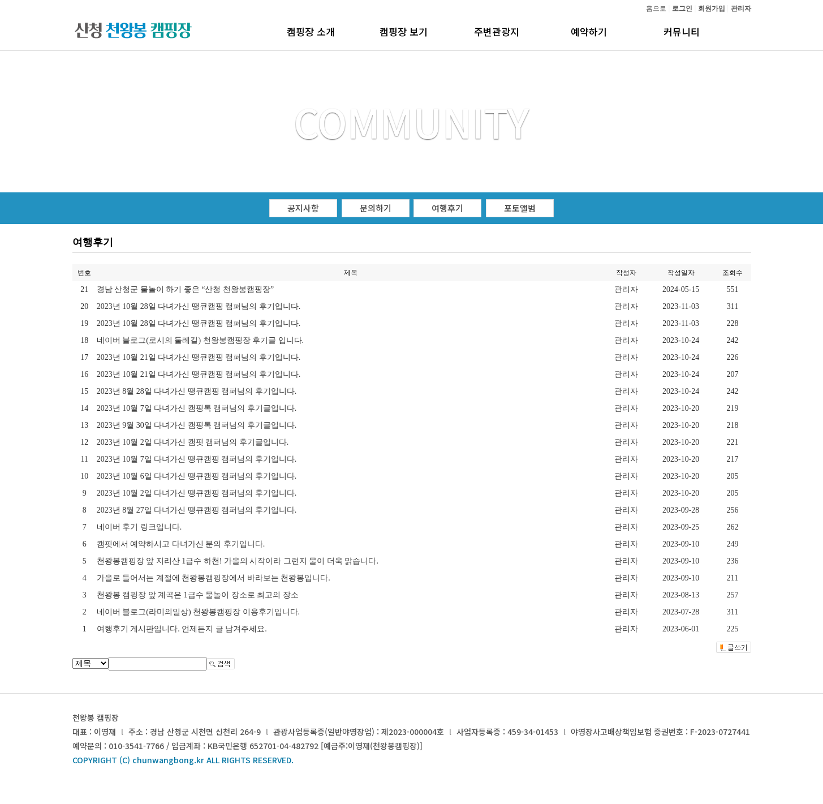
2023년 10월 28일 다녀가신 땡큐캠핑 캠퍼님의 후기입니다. (199, 306)
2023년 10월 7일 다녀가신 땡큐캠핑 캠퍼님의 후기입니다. (197, 459)
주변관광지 (496, 31)
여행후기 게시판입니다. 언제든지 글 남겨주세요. (182, 629)
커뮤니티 (681, 31)
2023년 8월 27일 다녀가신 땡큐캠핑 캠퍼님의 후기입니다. (197, 510)
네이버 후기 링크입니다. (139, 527)
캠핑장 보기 (404, 31)
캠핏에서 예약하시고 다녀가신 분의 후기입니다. (181, 544)
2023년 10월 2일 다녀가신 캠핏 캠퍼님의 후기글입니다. (193, 442)
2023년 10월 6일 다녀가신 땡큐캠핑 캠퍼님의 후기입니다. (197, 476)
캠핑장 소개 (311, 31)
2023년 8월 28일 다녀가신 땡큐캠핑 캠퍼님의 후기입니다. (197, 391)
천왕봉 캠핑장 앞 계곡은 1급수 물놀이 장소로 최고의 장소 (198, 595)
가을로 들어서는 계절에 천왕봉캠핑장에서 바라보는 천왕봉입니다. (213, 578)
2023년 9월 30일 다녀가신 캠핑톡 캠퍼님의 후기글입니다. (197, 425)
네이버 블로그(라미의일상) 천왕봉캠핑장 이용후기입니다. (198, 612)
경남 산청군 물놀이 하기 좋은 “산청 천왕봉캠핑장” (185, 289)
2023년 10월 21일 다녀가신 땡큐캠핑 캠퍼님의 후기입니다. (199, 357)
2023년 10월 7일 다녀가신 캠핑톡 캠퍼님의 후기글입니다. (197, 408)
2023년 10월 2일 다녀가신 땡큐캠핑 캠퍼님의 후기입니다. (197, 493)
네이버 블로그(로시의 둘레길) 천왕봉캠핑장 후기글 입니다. (200, 340)
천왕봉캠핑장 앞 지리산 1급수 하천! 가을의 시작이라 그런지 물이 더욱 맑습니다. (237, 561)
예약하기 (589, 31)
